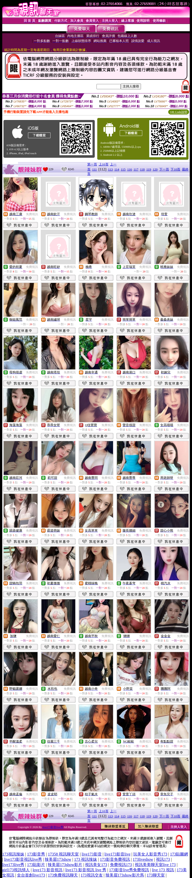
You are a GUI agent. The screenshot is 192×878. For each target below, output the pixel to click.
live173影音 (92, 854)
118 (142, 169)
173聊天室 (156, 875)
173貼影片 (36, 865)
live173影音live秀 (53, 827)
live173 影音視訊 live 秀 (85, 870)
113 (110, 169)
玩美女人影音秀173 (150, 854)
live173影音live (117, 854)
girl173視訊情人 (16, 870)
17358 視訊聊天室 (63, 854)
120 (155, 169)
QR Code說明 (178, 112)
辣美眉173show (58, 859)
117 (136, 169)
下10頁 (175, 169)
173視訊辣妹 (13, 854)
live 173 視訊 (163, 870)
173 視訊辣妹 (85, 859)
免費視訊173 (121, 865)
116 (129, 169)
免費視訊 (32, 214)
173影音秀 (36, 854)
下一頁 (164, 169)
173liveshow (143, 859)
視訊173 (163, 859)
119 (148, 169)
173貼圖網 (179, 854)
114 (116, 169)
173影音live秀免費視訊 (129, 870)
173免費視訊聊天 (63, 875)
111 (94, 169)
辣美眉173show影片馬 (125, 875)
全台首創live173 (31, 875)
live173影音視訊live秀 (23, 859)
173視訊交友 (92, 875)
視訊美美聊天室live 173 (155, 865)
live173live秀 (13, 865)
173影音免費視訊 (115, 859)
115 (123, 169)
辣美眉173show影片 (65, 865)
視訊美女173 (96, 865)
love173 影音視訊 (47, 870)
